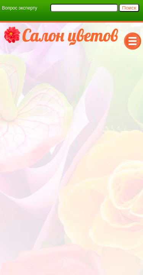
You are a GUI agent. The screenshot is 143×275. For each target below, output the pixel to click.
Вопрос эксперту (19, 8)
